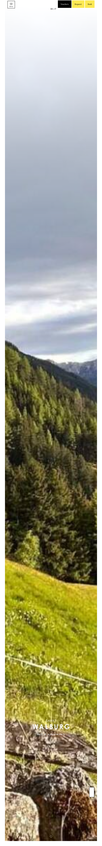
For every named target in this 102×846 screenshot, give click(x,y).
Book (90, 11)
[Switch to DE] (52, 11)
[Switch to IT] (55, 11)
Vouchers (65, 11)
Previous (91, 795)
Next (91, 790)
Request (78, 11)
